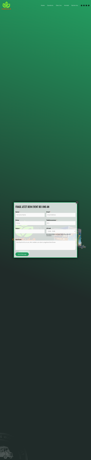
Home (43, 5)
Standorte (51, 5)
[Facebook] (84, 5)
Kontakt (66, 5)
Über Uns (59, 5)
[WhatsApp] (86, 5)
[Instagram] (81, 5)
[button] (24, 252)
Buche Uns (75, 5)
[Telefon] (88, 5)
